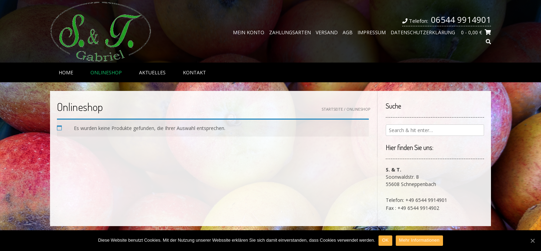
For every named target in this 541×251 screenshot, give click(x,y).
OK (385, 240)
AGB (348, 32)
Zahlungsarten (290, 32)
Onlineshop (106, 72)
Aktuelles (152, 72)
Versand (327, 32)
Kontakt (194, 72)
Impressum (371, 32)
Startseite (332, 109)
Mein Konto (248, 32)
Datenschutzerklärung (423, 32)
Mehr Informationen (419, 240)
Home (66, 72)
